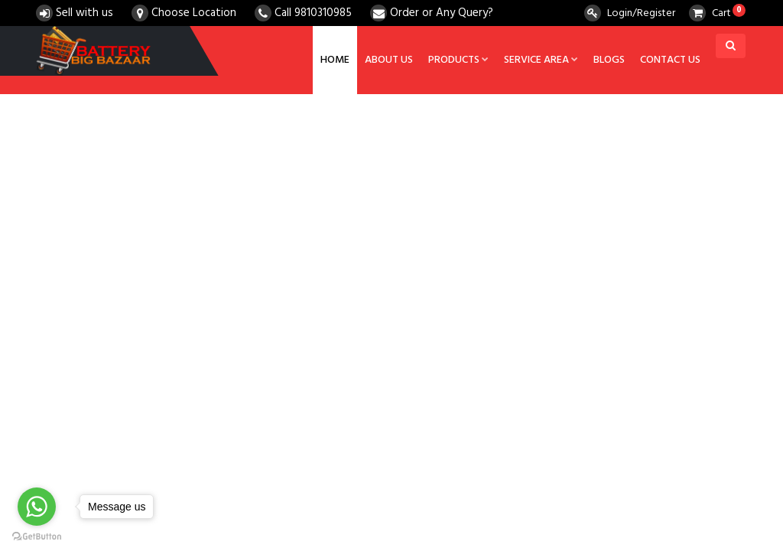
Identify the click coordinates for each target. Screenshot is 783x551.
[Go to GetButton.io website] (36, 535)
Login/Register (629, 13)
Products (458, 60)
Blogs (609, 60)
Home (334, 60)
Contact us (670, 60)
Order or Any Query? (431, 13)
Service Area (541, 60)
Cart (710, 13)
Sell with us (74, 13)
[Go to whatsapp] (37, 506)
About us (389, 60)
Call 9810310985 (303, 13)
